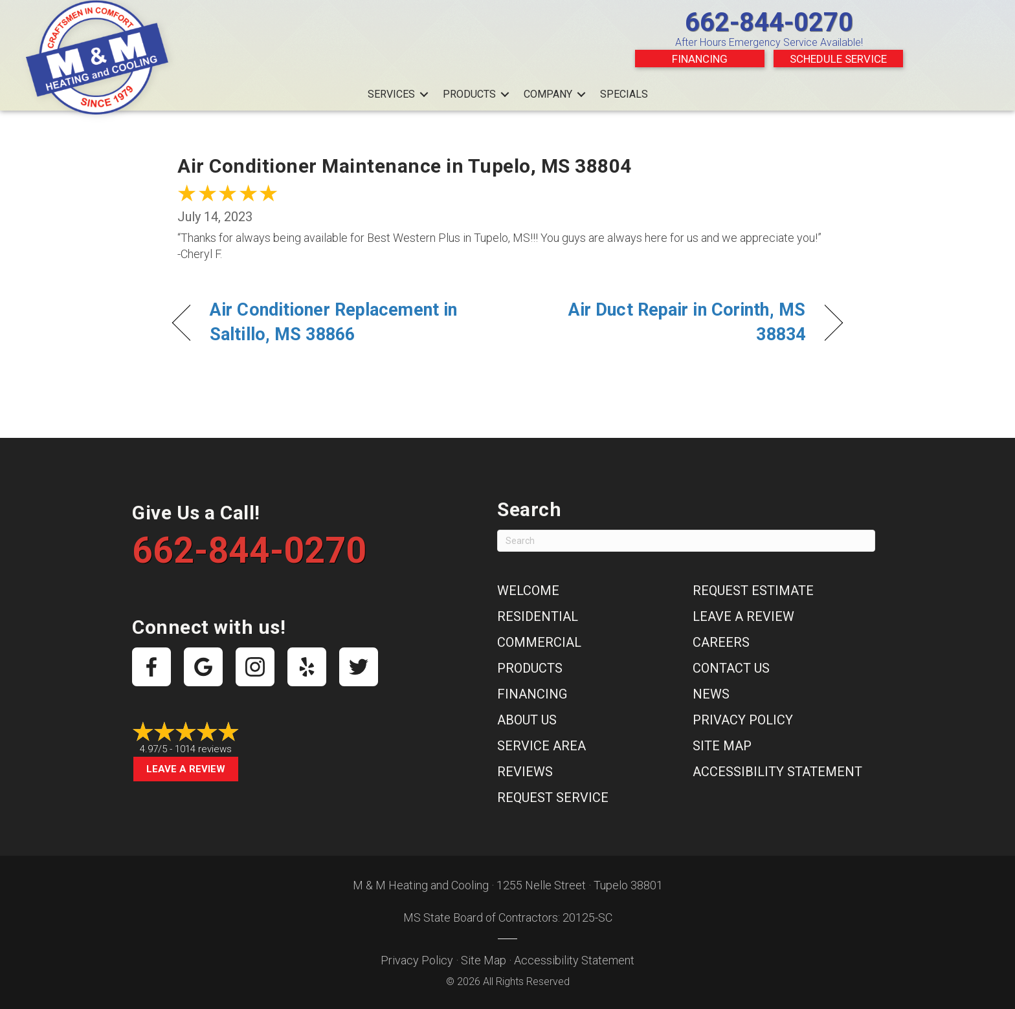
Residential (537, 616)
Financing (700, 58)
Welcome (528, 590)
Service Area (541, 746)
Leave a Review (185, 769)
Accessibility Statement (777, 771)
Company (548, 94)
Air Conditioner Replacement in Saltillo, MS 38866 (333, 322)
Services (391, 94)
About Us (527, 720)
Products (469, 94)
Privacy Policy (743, 720)
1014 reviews (203, 749)
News (711, 694)
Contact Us (731, 668)
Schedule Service (838, 58)
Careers (721, 642)
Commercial (539, 642)
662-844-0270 (769, 22)
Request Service (552, 797)
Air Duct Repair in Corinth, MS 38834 (666, 322)
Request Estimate (753, 590)
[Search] (686, 541)
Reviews (525, 771)
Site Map (722, 746)
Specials (624, 94)
